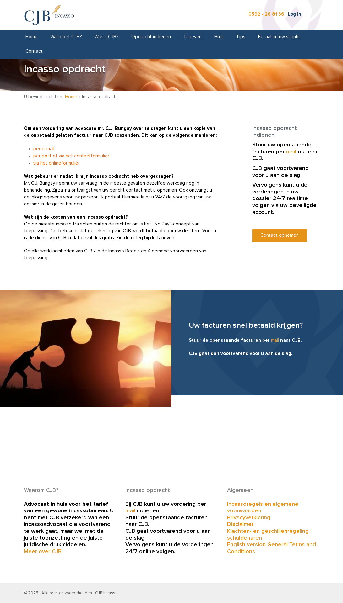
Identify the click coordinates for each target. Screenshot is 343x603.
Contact (34, 51)
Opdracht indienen (151, 36)
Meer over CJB (43, 551)
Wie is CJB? (107, 36)
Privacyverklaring (248, 518)
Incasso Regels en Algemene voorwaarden (153, 251)
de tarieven (162, 237)
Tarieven (192, 36)
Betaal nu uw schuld (279, 36)
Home (31, 36)
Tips (240, 36)
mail (291, 152)
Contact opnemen (279, 235)
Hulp (219, 36)
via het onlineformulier (56, 163)
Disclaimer (240, 524)
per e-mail (43, 148)
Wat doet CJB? (66, 36)
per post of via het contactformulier (71, 156)
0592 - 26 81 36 (266, 14)
